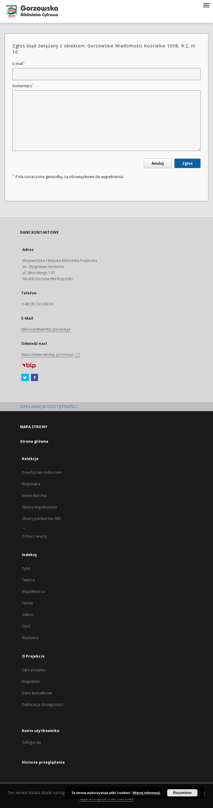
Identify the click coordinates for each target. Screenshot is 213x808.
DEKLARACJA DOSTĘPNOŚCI (48, 406)
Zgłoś (187, 163)
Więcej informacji (146, 793)
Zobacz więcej (34, 536)
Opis (26, 626)
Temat (27, 603)
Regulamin (31, 681)
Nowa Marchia (34, 495)
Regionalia (31, 484)
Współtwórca (33, 591)
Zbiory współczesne (39, 507)
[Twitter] (25, 377)
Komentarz (23, 85)
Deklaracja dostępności (43, 704)
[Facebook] (34, 377)
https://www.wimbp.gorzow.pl (50, 354)
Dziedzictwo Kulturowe (42, 472)
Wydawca (30, 637)
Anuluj (158, 163)
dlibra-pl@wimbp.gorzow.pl (45, 329)
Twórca (28, 580)
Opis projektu (34, 669)
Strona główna (34, 441)
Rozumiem (182, 793)
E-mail (18, 63)
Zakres (28, 614)
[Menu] (206, 5)
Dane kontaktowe (37, 693)
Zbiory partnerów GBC (42, 518)
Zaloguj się (31, 742)
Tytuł (26, 568)
